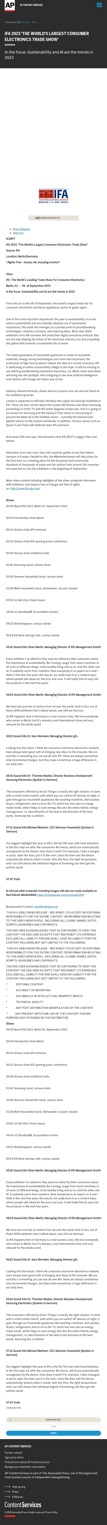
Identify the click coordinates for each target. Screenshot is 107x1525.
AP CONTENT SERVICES (18, 1446)
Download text (53, 1419)
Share (53, 1426)
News (34, 22)
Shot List (18, 233)
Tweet (53, 1433)
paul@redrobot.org (46, 906)
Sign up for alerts (14, 1457)
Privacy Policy (51, 1512)
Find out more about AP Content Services (27, 1462)
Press (15, 1491)
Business (26, 22)
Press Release (21, 229)
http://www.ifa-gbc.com (25, 488)
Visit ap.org (18, 1486)
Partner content (13, 1453)
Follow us (17, 1496)
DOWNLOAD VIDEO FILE (50, 217)
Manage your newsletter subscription (25, 1467)
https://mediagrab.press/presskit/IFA (60, 895)
